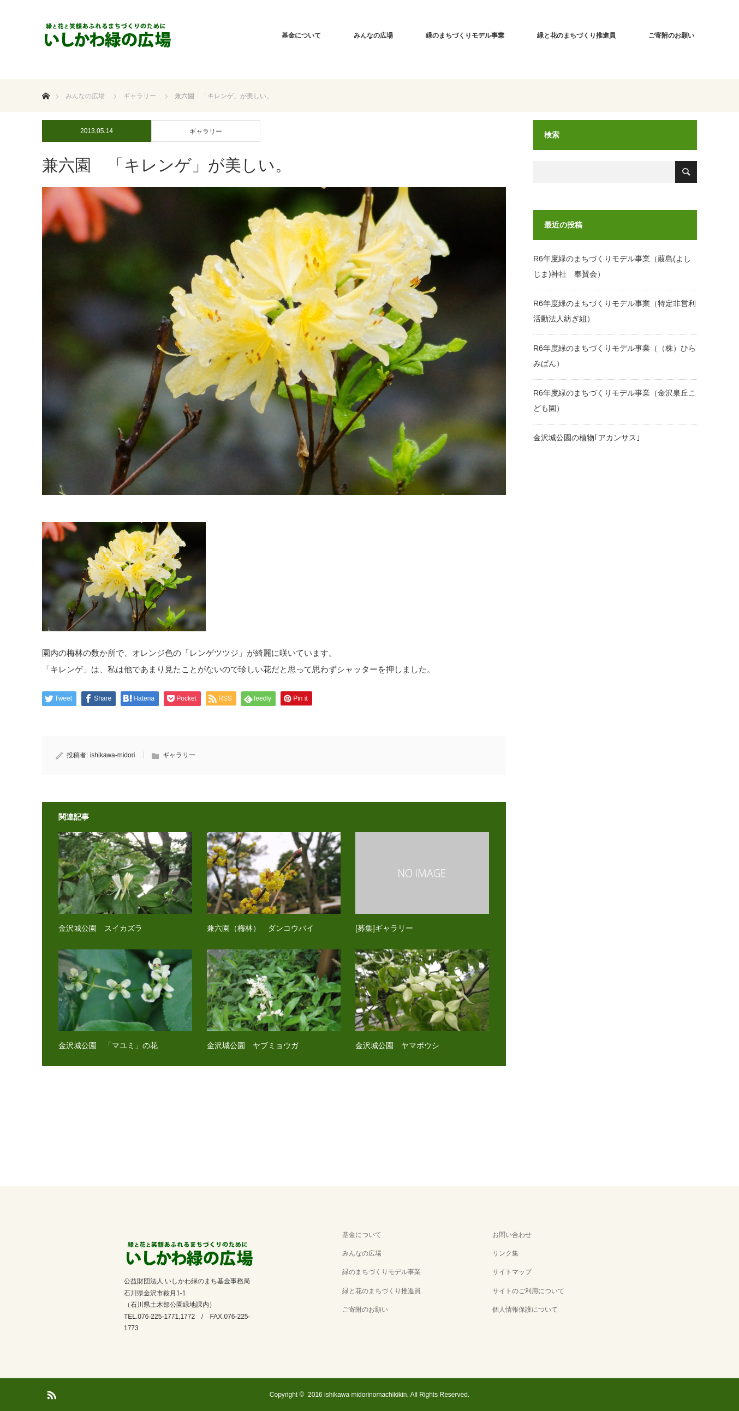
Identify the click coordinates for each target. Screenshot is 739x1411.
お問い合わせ (512, 1235)
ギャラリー (205, 131)
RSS (50, 1393)
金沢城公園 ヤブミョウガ (253, 1045)
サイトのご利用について (528, 1291)
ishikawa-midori (112, 755)
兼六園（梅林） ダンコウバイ (260, 928)
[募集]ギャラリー (384, 928)
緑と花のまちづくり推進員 (576, 35)
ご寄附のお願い (671, 35)
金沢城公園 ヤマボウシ (397, 1045)
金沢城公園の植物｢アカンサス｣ (586, 437)
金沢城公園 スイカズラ (100, 928)
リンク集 (505, 1253)
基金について (301, 35)
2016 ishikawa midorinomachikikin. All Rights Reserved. (388, 1394)
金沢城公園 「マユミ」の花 (108, 1045)
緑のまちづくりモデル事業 (465, 35)
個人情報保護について (525, 1309)
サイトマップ (512, 1272)
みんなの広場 (373, 35)
